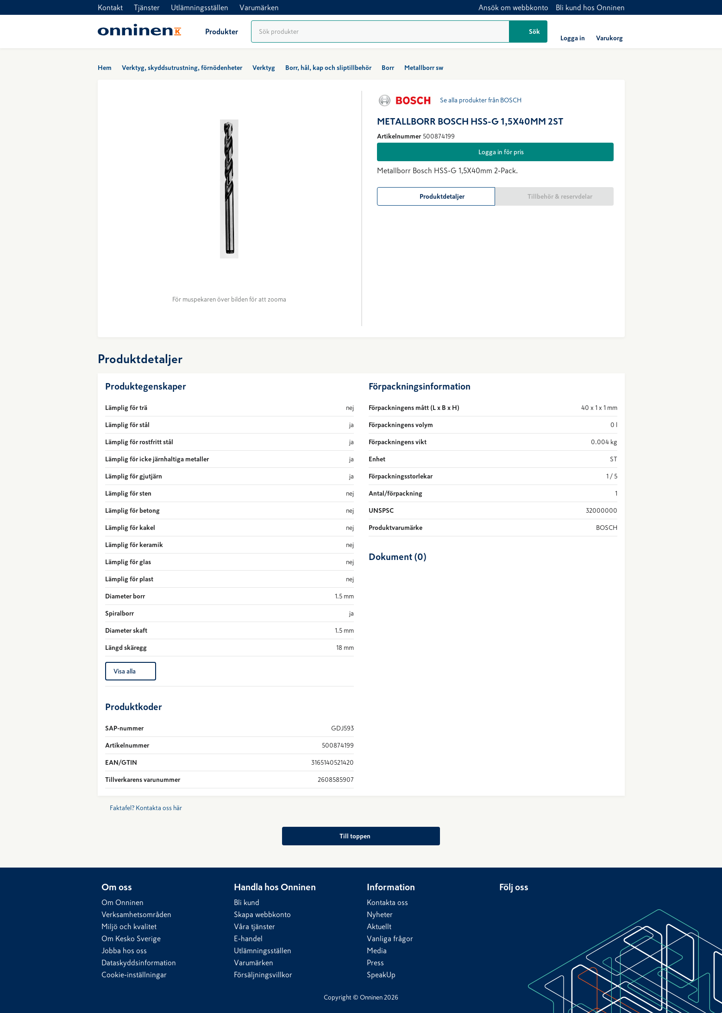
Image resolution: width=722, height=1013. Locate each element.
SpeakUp (381, 974)
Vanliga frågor (390, 938)
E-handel (248, 938)
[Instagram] (543, 904)
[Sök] (528, 31)
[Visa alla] (130, 671)
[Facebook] (525, 904)
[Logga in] (573, 31)
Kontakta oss (387, 902)
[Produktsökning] (380, 31)
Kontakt (110, 7)
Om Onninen (122, 902)
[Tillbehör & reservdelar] (554, 196)
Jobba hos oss (124, 950)
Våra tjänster (254, 926)
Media (377, 950)
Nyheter (380, 914)
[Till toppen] (361, 836)
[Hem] (139, 31)
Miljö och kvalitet (129, 926)
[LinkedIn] (506, 904)
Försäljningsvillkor (263, 974)
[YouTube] (562, 904)
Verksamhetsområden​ (136, 914)
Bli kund (246, 902)
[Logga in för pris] (495, 152)
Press (375, 962)
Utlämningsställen (199, 7)
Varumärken (259, 7)
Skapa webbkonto (262, 914)
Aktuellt (379, 926)
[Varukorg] (609, 31)
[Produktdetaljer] (436, 196)
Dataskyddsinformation (138, 962)
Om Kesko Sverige (131, 938)
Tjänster (147, 7)
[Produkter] (214, 31)
